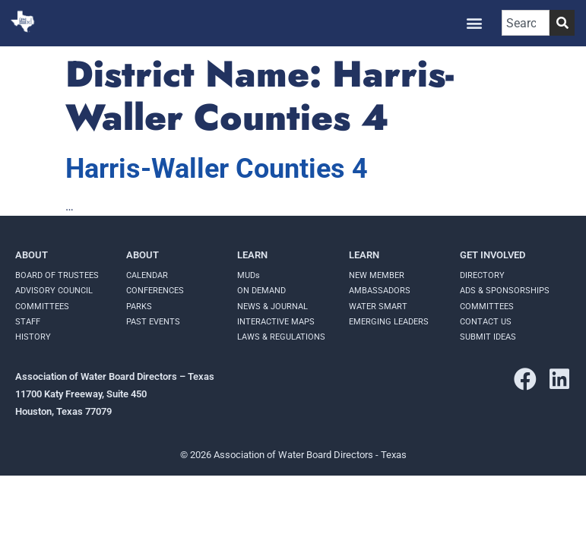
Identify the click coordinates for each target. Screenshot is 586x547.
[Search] (562, 23)
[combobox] (526, 23)
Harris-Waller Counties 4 (216, 169)
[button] (473, 23)
